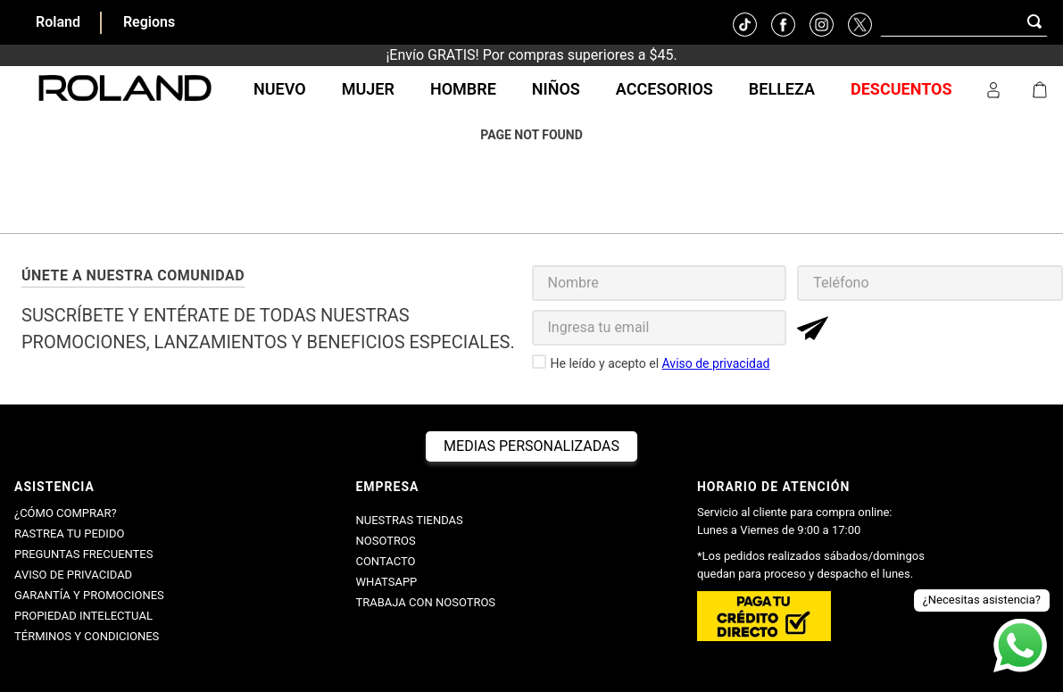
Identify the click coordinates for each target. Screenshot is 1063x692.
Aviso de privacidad (716, 363)
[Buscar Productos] (1038, 21)
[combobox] (964, 21)
